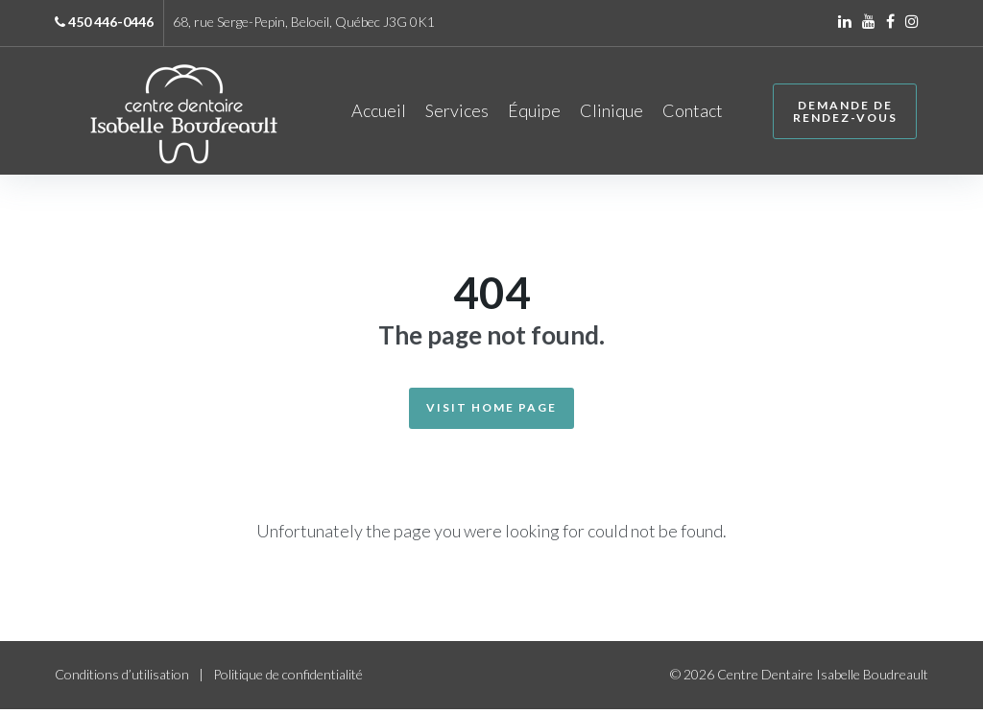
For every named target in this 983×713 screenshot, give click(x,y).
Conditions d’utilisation (122, 678)
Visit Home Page (491, 411)
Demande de (842, 113)
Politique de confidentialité (288, 678)
